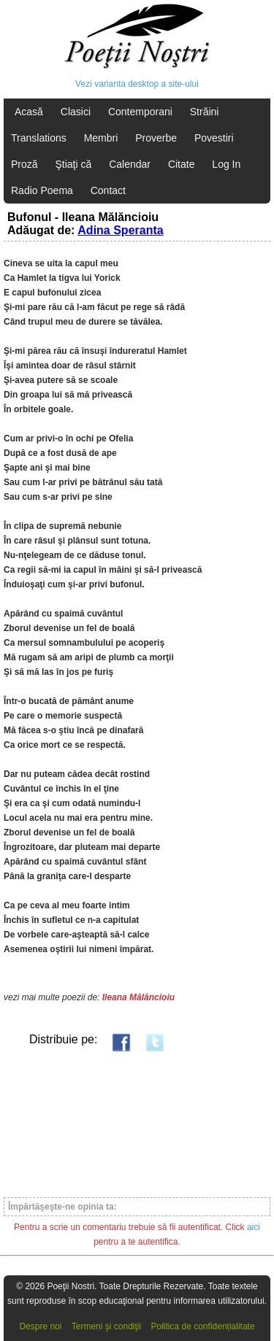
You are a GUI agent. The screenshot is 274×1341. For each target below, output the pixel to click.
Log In (226, 164)
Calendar (130, 164)
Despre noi (40, 1326)
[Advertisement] (137, 1124)
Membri (101, 138)
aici (253, 1227)
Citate (181, 164)
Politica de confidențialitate (203, 1326)
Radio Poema (42, 190)
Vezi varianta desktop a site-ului (137, 84)
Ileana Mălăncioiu (138, 997)
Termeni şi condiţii (106, 1326)
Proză (24, 164)
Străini (204, 111)
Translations (38, 138)
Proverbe (156, 138)
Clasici (76, 111)
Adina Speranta (120, 230)
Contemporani (140, 111)
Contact (108, 190)
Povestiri (214, 138)
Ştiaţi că (73, 164)
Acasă (29, 111)
